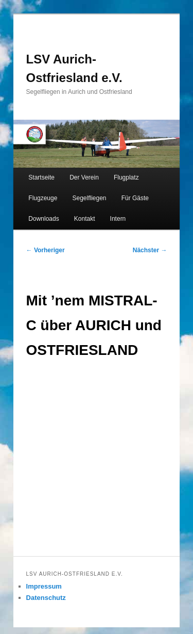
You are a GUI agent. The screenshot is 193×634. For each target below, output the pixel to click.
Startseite (41, 177)
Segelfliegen (89, 198)
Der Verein (84, 177)
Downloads (43, 218)
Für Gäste (135, 198)
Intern (118, 218)
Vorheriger (45, 250)
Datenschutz (46, 598)
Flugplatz (126, 177)
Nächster (150, 250)
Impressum (44, 586)
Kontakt (84, 218)
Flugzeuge (42, 198)
